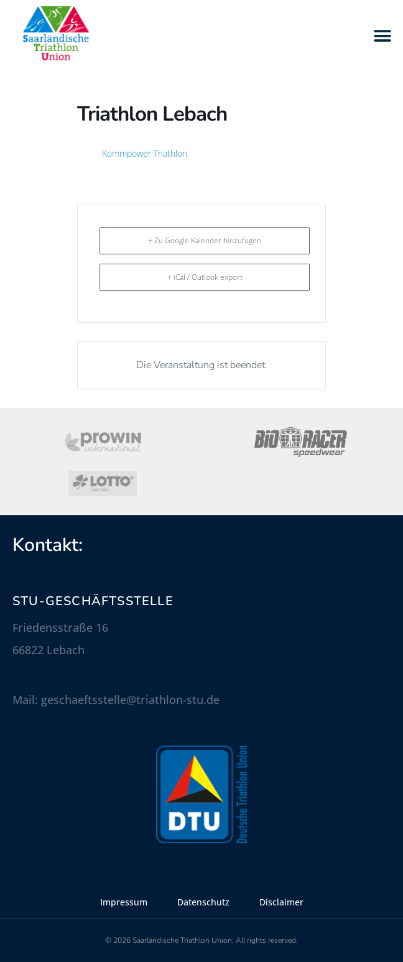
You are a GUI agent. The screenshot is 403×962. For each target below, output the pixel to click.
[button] (383, 36)
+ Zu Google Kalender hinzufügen (204, 240)
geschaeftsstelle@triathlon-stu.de (130, 699)
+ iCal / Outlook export (205, 277)
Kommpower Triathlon (144, 153)
